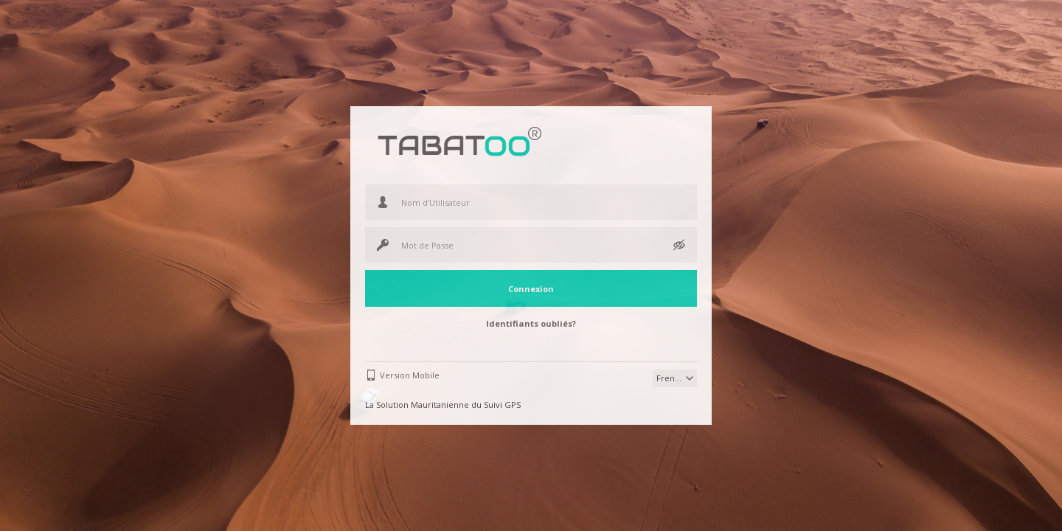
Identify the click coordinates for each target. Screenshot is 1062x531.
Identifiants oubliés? (531, 323)
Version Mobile (410, 375)
